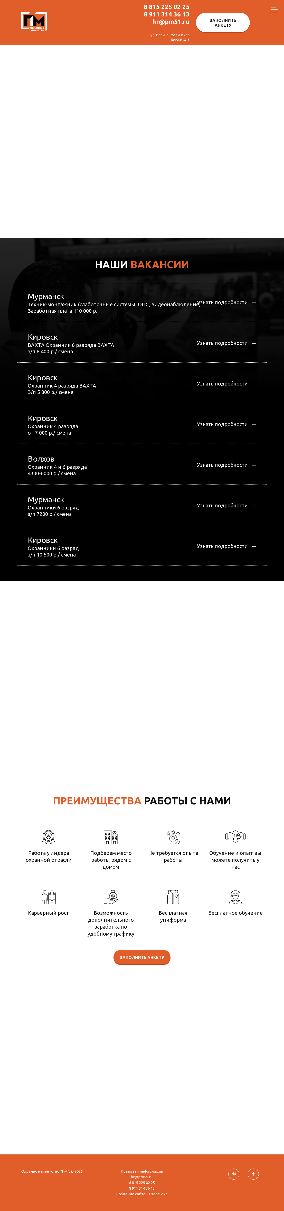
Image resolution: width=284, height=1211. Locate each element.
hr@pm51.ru (171, 21)
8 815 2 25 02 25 (231, 704)
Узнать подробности (221, 303)
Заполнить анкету (223, 23)
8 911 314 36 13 (167, 14)
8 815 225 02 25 (167, 6)
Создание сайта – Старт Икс (141, 1194)
